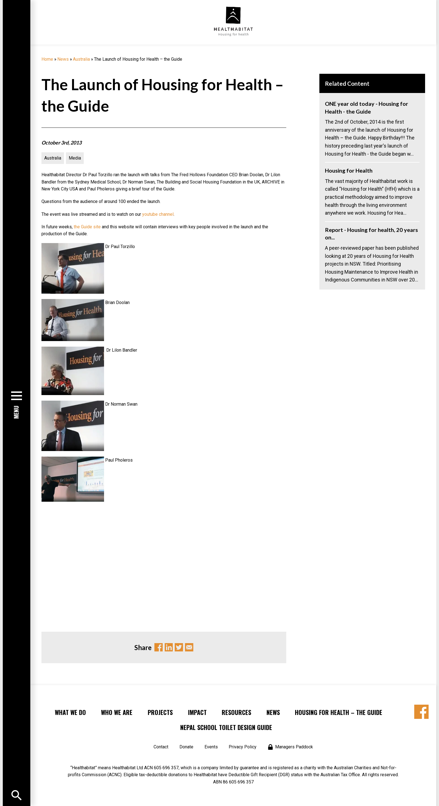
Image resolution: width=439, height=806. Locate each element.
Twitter (179, 647)
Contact (161, 746)
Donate (186, 746)
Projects (160, 712)
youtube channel (158, 214)
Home (47, 59)
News (63, 59)
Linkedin (169, 647)
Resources (236, 712)
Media (75, 158)
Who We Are (116, 712)
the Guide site (87, 226)
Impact (197, 712)
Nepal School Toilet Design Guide (226, 727)
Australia (81, 59)
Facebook (158, 647)
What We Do (70, 712)
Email (189, 647)
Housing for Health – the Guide (338, 712)
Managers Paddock (294, 746)
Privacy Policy (243, 746)
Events (211, 746)
